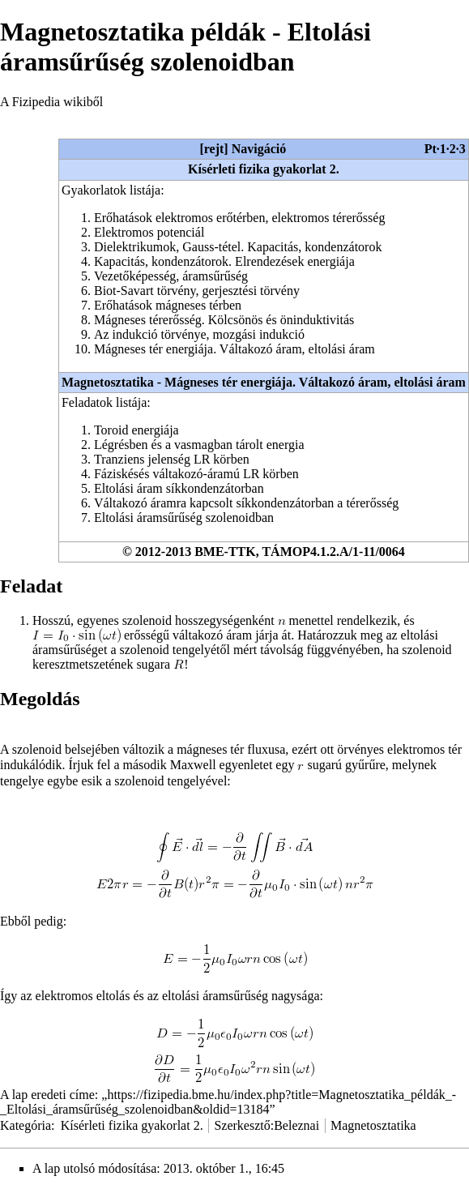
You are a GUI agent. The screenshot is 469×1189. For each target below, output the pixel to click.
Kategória (25, 1125)
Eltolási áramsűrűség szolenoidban (184, 517)
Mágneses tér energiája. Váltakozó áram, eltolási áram (234, 349)
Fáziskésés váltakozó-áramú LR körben (196, 474)
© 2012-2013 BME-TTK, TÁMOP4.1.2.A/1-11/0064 (263, 551)
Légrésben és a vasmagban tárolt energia (199, 444)
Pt (430, 149)
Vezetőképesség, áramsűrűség (171, 276)
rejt (214, 149)
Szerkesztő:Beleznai (266, 1125)
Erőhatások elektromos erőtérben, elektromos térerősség (239, 218)
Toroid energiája (136, 430)
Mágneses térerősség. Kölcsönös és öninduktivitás (224, 320)
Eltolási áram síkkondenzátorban (179, 488)
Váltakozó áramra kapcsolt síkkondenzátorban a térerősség (246, 503)
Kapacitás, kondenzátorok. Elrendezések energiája (224, 261)
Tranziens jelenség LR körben (171, 459)
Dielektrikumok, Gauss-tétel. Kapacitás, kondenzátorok (238, 247)
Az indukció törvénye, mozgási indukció (199, 334)
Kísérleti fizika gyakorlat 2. (263, 169)
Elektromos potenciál (149, 232)
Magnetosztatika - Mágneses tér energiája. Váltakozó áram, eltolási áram (264, 382)
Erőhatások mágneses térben (167, 305)
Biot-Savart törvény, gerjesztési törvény (197, 290)
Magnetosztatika (373, 1125)
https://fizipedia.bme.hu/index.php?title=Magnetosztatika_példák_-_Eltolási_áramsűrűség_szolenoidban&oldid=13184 (228, 1102)
